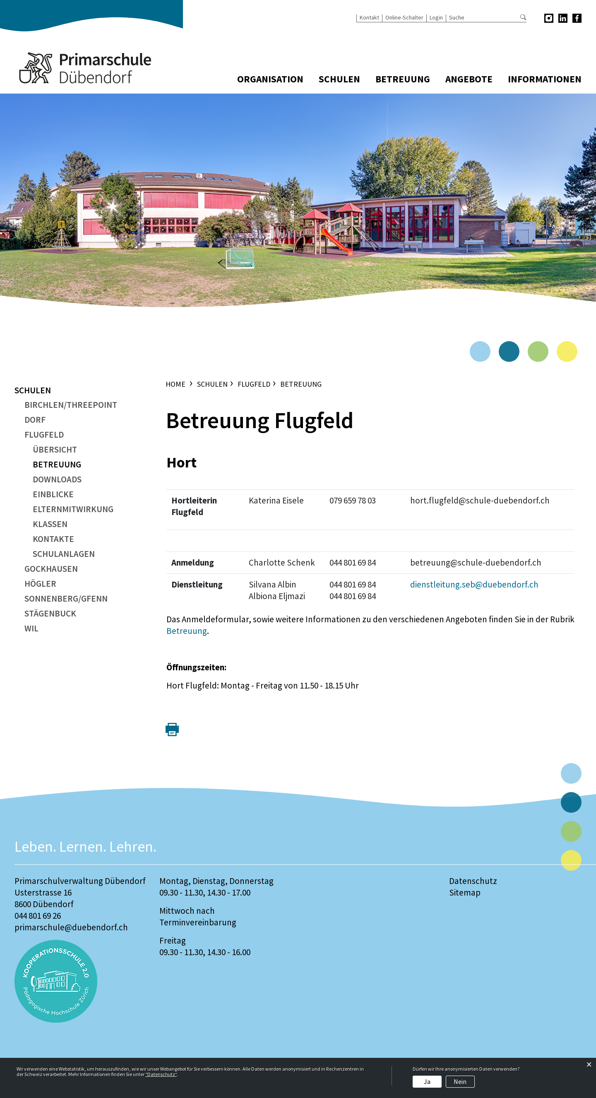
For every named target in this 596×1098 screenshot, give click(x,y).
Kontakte (53, 538)
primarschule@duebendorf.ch (71, 927)
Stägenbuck (50, 613)
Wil (31, 628)
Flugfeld (44, 434)
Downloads (57, 479)
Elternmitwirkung (73, 509)
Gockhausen (51, 568)
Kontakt (369, 17)
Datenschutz (473, 880)
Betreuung (402, 79)
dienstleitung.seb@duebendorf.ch (474, 584)
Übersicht (55, 449)
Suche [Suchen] (523, 17)
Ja (427, 1081)
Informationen (545, 79)
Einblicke (53, 494)
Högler (40, 583)
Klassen (50, 524)
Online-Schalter (404, 17)
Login (436, 17)
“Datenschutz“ (161, 1074)
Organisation (270, 79)
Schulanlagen (64, 553)
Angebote (469, 79)
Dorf (35, 419)
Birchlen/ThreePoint (70, 404)
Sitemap (465, 892)
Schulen (339, 79)
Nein (460, 1081)
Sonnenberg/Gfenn (66, 598)
